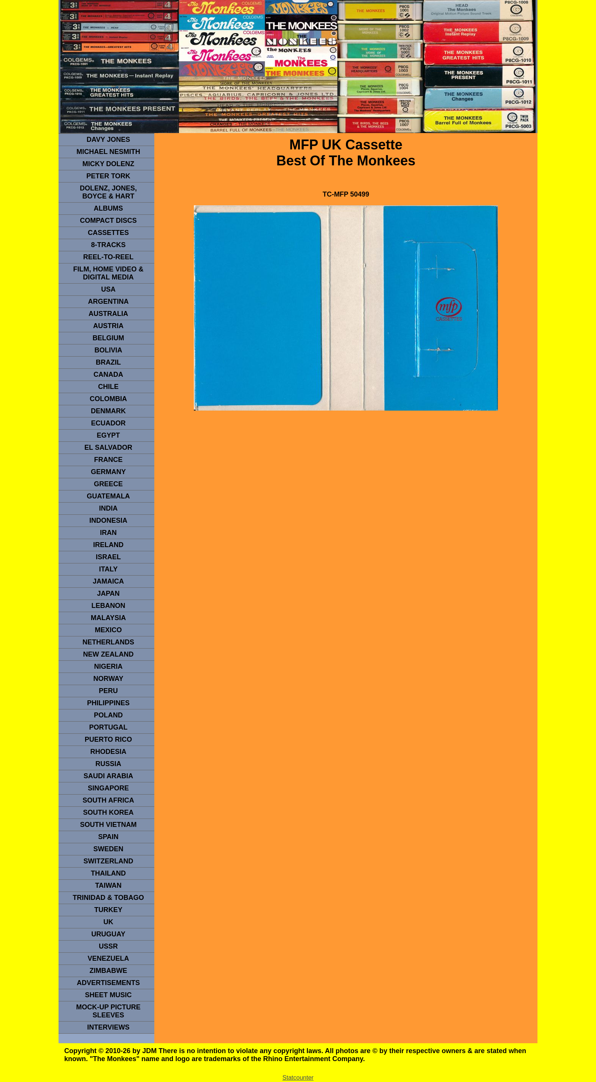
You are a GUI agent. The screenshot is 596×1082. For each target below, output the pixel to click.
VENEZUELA (108, 958)
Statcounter (298, 1077)
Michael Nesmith (108, 151)
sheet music (108, 995)
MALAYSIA (108, 618)
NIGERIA (108, 666)
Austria (108, 326)
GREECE (108, 484)
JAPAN (108, 593)
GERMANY (108, 472)
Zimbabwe (108, 970)
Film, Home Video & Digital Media (108, 273)
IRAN (108, 532)
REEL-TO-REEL (108, 257)
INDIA (108, 508)
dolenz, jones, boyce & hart (108, 192)
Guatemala (108, 496)
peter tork (108, 176)
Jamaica (108, 581)
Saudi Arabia (108, 776)
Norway (108, 678)
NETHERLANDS (108, 642)
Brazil (108, 362)
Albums (108, 208)
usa (108, 289)
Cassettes (108, 232)
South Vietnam (108, 824)
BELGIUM (108, 338)
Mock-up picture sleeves (108, 1011)
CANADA (108, 374)
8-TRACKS (108, 245)
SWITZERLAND (108, 861)
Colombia (108, 399)
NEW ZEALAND (108, 654)
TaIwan (108, 885)
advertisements (108, 983)
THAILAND (108, 873)
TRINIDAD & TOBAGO (108, 897)
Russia (108, 764)
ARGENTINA (108, 301)
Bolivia (108, 350)
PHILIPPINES (108, 703)
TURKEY (108, 910)
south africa (108, 800)
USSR (108, 946)
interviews (108, 1027)
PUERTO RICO (108, 739)
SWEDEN (108, 849)
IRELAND (108, 545)
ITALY (108, 569)
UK (108, 922)
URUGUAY (108, 934)
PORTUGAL (108, 727)
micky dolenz (108, 164)
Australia (108, 313)
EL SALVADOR (108, 447)
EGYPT (108, 435)
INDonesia (108, 520)
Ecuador (108, 423)
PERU (108, 691)
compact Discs (108, 220)
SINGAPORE (108, 788)
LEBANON (108, 605)
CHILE (108, 386)
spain (108, 837)
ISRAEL (108, 557)
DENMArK (108, 411)
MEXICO (108, 630)
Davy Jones (108, 139)
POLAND (108, 715)
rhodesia (108, 751)
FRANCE (108, 459)
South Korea (108, 812)
